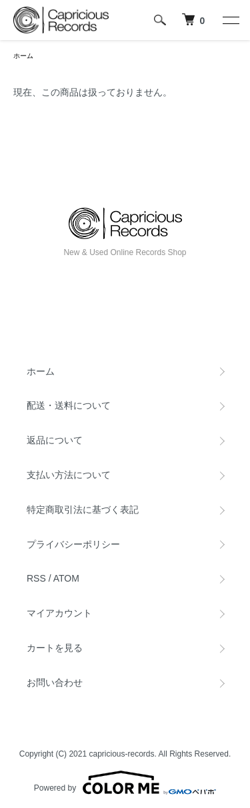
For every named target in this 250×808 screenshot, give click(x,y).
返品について (55, 440)
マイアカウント (59, 613)
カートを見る (55, 647)
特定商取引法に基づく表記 (83, 509)
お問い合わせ (55, 682)
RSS (36, 578)
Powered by (125, 783)
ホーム (23, 55)
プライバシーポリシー (73, 544)
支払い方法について (69, 474)
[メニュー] (230, 20)
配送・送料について (69, 405)
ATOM (66, 578)
